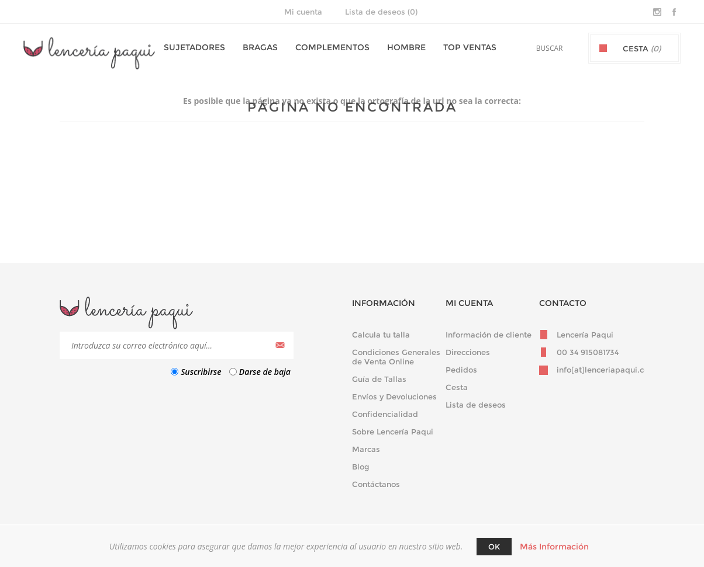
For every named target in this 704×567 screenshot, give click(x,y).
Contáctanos (376, 484)
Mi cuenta (303, 11)
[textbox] (535, 48)
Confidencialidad (385, 414)
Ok (494, 546)
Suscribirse (201, 371)
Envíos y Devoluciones (394, 396)
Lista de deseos (476, 404)
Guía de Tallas (379, 379)
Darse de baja (265, 371)
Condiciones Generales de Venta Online (396, 356)
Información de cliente (489, 334)
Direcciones (468, 352)
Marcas (366, 449)
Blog (361, 466)
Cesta (457, 387)
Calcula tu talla (381, 334)
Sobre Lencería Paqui (392, 431)
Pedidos (461, 369)
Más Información (554, 546)
